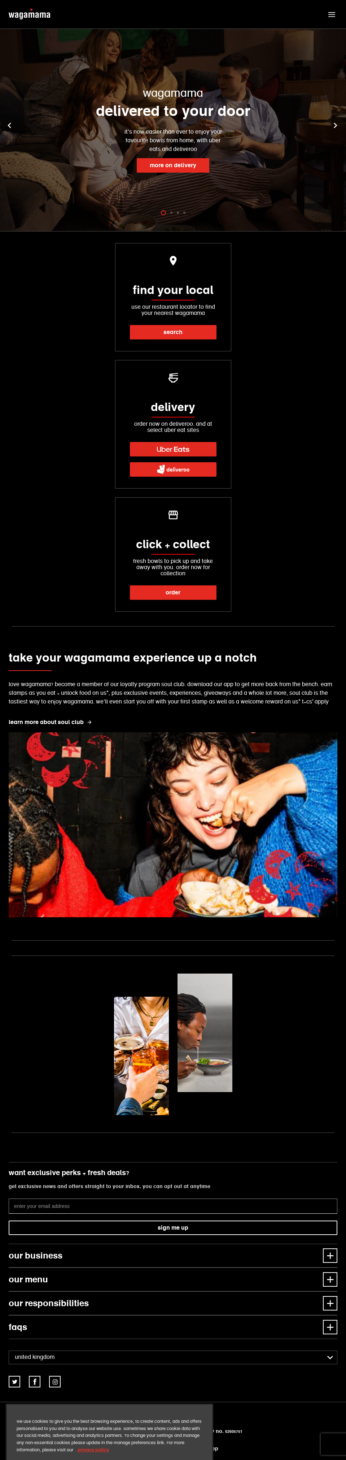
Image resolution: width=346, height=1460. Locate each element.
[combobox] (173, 1357)
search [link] (173, 332)
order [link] (173, 592)
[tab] (163, 212)
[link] (173, 449)
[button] (331, 14)
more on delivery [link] (173, 165)
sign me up (173, 1227)
